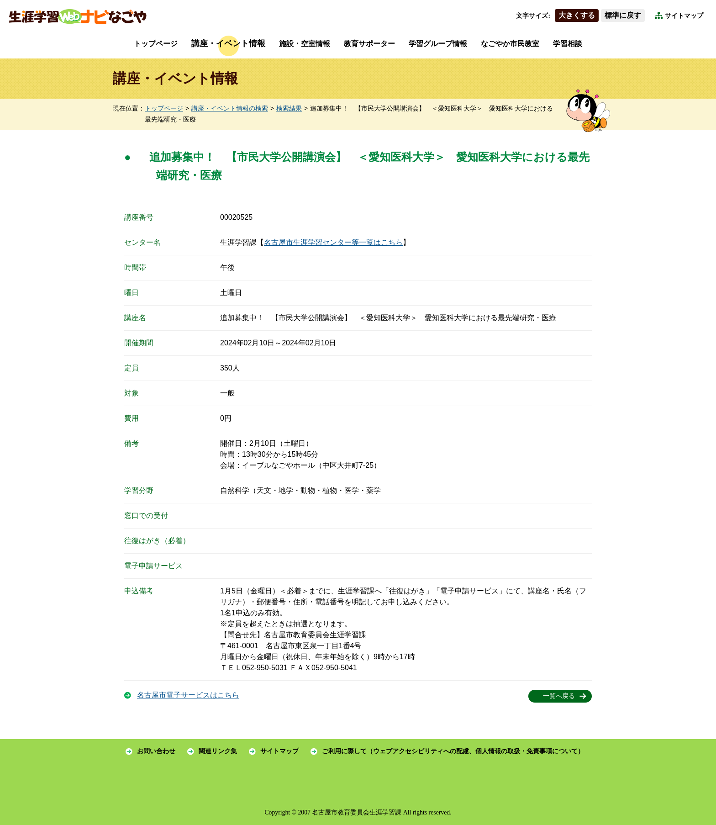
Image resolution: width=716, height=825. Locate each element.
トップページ (156, 44)
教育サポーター (369, 44)
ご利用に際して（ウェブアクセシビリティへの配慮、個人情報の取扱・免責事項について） (453, 751)
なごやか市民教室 (510, 44)
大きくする (576, 15)
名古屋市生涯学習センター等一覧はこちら (333, 242)
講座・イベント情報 (228, 43)
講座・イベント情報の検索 (229, 108)
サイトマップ (684, 15)
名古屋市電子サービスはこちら (188, 695)
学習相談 (567, 44)
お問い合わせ (156, 751)
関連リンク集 (218, 751)
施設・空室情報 (304, 44)
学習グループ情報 (438, 44)
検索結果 (289, 108)
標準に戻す (623, 15)
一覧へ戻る (559, 696)
